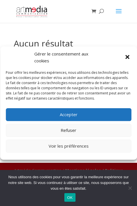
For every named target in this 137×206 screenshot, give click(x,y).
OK (70, 197)
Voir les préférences (69, 146)
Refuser (68, 130)
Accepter (69, 114)
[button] (127, 57)
